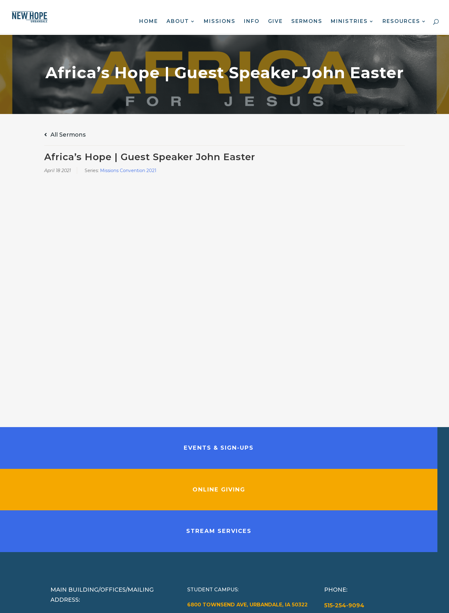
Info (252, 21)
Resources (401, 21)
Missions (219, 21)
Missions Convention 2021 (128, 170)
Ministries (349, 21)
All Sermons (65, 134)
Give (275, 21)
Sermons (306, 21)
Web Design (178, 602)
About (177, 21)
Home (148, 21)
